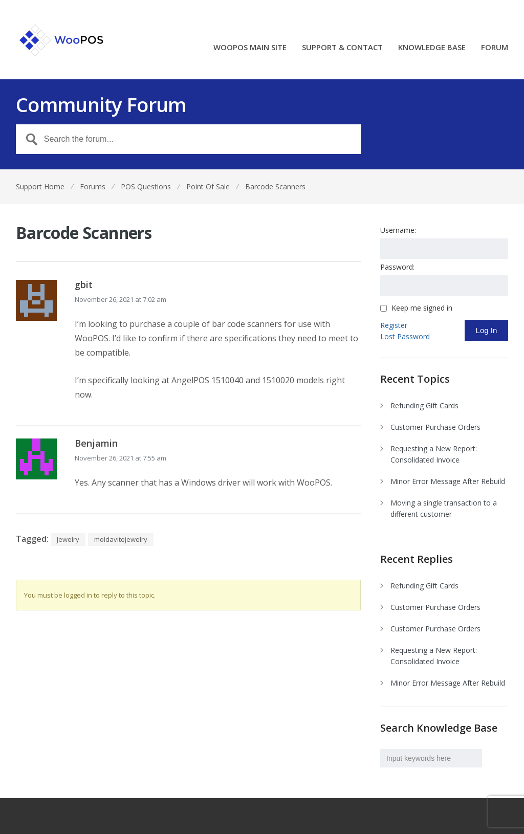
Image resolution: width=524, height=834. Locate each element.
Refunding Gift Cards (424, 405)
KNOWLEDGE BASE (432, 47)
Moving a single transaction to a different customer (443, 508)
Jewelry (68, 539)
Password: (397, 267)
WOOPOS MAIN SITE (250, 47)
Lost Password (405, 336)
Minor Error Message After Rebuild (447, 481)
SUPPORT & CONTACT (342, 47)
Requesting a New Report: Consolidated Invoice (433, 454)
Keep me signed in (421, 308)
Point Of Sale (208, 186)
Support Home (40, 186)
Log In (486, 330)
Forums (92, 186)
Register (393, 325)
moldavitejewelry (120, 539)
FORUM (494, 47)
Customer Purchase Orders (435, 427)
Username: (398, 230)
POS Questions (146, 186)
